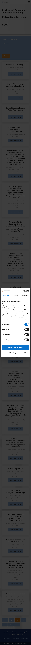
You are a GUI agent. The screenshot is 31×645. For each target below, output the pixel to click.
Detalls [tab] (16, 295)
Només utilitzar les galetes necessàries (15, 353)
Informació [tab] (25, 295)
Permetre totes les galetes (15, 347)
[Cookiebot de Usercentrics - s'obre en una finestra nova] (22, 291)
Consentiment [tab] (6, 295)
